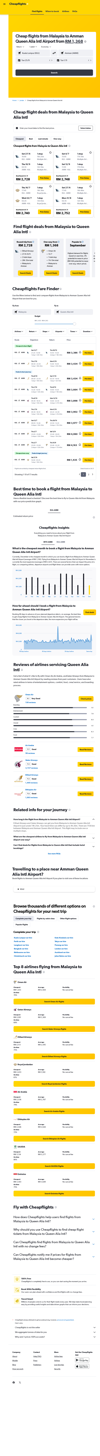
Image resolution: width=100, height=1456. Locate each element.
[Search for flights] (4, 12)
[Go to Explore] (4, 28)
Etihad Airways (32, 775)
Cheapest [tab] (20, 139)
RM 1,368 (75, 41)
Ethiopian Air (31, 790)
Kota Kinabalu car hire (64, 938)
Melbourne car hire (22, 952)
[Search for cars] (4, 23)
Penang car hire (61, 945)
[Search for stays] (4, 17)
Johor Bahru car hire (63, 956)
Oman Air (30, 695)
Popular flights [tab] (22, 924)
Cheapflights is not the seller (55, 1327)
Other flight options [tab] (69, 918)
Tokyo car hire (61, 941)
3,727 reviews (32, 768)
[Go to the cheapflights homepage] (19, 4)
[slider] (74, 323)
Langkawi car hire (21, 945)
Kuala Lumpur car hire (23, 938)
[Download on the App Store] (82, 1366)
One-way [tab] (58, 139)
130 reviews (31, 702)
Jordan (22, 100)
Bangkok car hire (21, 949)
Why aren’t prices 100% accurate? (55, 1336)
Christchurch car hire (23, 956)
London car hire (61, 949)
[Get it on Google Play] (82, 1360)
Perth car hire (20, 941)
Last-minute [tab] (44, 139)
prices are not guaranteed (66, 1320)
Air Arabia (30, 745)
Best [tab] (31, 139)
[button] (4, 4)
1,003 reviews (32, 797)
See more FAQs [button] (54, 854)
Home (15, 100)
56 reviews (30, 753)
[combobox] (47, 46)
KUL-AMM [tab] (54, 510)
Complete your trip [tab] (24, 918)
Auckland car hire (62, 952)
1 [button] (83, 474)
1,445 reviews (32, 783)
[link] (25, 273)
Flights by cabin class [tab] (46, 918)
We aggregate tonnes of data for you (55, 1332)
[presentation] (86, 41)
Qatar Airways (32, 760)
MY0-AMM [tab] (48, 542)
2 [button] (88, 474)
